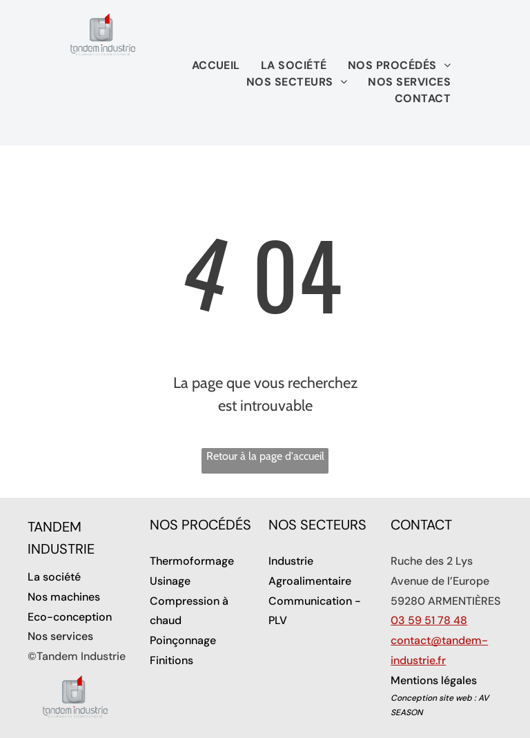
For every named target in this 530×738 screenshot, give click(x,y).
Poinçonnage (183, 640)
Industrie (290, 561)
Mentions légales (434, 680)
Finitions (171, 660)
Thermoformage (192, 561)
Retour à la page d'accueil (265, 456)
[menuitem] (216, 65)
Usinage (170, 581)
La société (54, 577)
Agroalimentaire (309, 581)
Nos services (60, 636)
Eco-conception (70, 617)
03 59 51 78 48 (429, 620)
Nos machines (64, 597)
